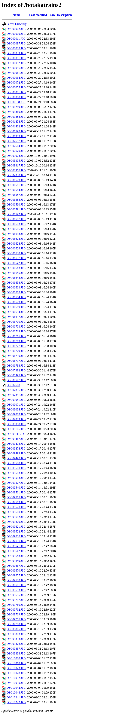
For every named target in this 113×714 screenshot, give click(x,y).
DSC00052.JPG (16, 63)
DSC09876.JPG (16, 643)
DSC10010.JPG (16, 658)
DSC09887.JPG (16, 648)
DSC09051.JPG (16, 399)
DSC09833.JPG (16, 638)
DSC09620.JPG (16, 521)
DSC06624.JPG (16, 243)
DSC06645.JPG (16, 272)
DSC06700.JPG (16, 321)
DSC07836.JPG (16, 390)
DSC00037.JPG (16, 43)
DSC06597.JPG (16, 219)
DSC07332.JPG (16, 370)
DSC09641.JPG (16, 546)
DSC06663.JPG (16, 287)
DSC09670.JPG (16, 570)
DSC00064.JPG (16, 77)
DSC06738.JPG (16, 365)
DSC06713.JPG (16, 331)
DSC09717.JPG (16, 599)
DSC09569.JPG (16, 502)
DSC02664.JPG (16, 146)
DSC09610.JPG (16, 512)
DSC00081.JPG (16, 92)
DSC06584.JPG (16, 189)
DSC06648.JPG (16, 277)
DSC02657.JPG (16, 141)
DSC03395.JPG (16, 160)
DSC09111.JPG (16, 433)
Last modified (38, 15)
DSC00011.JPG (16, 38)
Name (16, 15)
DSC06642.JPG (16, 263)
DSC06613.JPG (16, 224)
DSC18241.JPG (16, 697)
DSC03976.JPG (16, 170)
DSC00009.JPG (16, 33)
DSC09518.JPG (16, 477)
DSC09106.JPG (16, 429)
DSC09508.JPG (16, 463)
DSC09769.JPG (16, 614)
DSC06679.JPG (16, 302)
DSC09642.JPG (16, 551)
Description (64, 15)
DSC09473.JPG (16, 443)
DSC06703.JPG (16, 326)
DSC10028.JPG (16, 673)
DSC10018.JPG (16, 663)
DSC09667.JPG (16, 565)
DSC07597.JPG (16, 380)
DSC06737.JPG (16, 360)
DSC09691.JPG (16, 585)
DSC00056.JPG (16, 67)
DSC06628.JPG (16, 248)
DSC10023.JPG (16, 668)
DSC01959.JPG (16, 136)
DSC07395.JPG (16, 375)
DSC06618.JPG (16, 233)
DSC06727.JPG (16, 346)
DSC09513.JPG (16, 472)
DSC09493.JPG (16, 453)
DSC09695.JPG (16, 595)
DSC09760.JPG (16, 604)
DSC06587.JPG (16, 194)
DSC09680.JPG (16, 580)
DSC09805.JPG (16, 629)
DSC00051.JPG (16, 58)
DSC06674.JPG (16, 297)
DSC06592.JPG (16, 214)
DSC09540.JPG (16, 487)
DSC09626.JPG (16, 536)
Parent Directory (16, 24)
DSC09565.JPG (16, 497)
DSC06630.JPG (16, 253)
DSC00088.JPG (16, 97)
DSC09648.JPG (16, 555)
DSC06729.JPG (16, 350)
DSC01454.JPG (16, 121)
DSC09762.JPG (16, 609)
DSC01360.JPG (16, 111)
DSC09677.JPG (16, 575)
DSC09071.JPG (16, 404)
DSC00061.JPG (16, 72)
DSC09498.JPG (16, 458)
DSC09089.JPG (16, 419)
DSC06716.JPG (16, 336)
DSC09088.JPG (16, 414)
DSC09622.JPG (16, 531)
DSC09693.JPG (16, 590)
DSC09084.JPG (16, 409)
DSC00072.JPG (16, 82)
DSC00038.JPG (16, 48)
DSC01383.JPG (16, 116)
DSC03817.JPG (16, 165)
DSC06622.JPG (16, 238)
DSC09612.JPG (16, 516)
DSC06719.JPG (16, 341)
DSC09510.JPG (16, 468)
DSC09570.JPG (16, 507)
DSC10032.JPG (16, 677)
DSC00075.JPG (16, 87)
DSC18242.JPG (16, 702)
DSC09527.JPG (16, 482)
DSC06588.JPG (16, 199)
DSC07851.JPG (16, 394)
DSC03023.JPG (16, 155)
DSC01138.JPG (16, 102)
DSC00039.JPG (16, 53)
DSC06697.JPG (16, 316)
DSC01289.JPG (16, 106)
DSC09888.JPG (16, 653)
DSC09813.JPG (16, 634)
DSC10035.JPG (16, 682)
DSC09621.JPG (16, 526)
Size (53, 15)
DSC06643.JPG (16, 268)
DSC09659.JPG (16, 560)
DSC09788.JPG (16, 624)
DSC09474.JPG (16, 448)
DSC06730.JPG (16, 355)
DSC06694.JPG (16, 311)
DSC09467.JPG (16, 438)
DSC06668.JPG (16, 292)
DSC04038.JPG (16, 175)
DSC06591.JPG (16, 209)
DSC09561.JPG (16, 492)
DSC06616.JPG (16, 228)
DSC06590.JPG (16, 204)
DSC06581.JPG (16, 185)
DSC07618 (13, 385)
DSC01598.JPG (16, 131)
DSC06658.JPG (16, 282)
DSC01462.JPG (16, 126)
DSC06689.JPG (16, 307)
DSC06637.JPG (16, 258)
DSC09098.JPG (16, 424)
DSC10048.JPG (16, 692)
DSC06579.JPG (16, 180)
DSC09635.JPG (16, 541)
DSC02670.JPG (16, 150)
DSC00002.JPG (16, 28)
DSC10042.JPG (16, 687)
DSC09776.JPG (16, 619)
